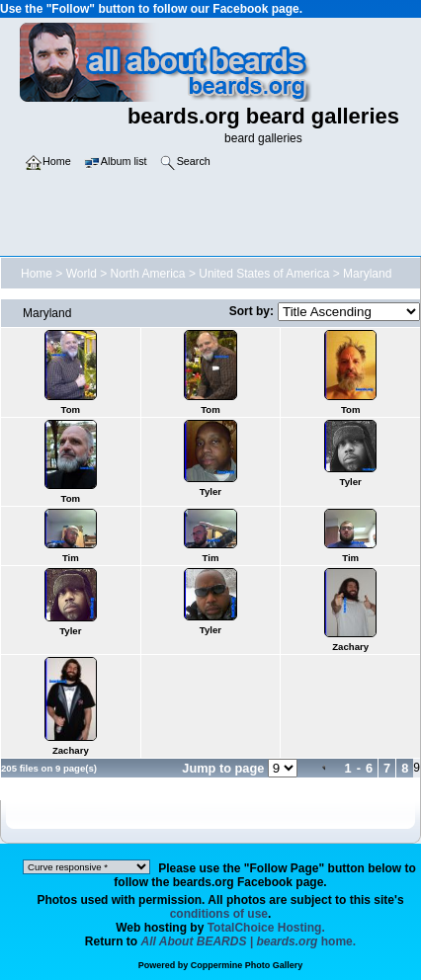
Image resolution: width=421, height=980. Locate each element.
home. (249, 941)
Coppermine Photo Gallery (247, 965)
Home (36, 274)
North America (148, 274)
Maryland (367, 274)
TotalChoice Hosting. (266, 928)
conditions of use (219, 914)
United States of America (264, 274)
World (81, 274)
